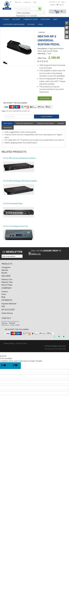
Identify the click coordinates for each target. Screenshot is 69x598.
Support (60, 5)
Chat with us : (54, 2)
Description (7, 123)
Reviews (61, 123)
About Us (18, 2)
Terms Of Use (21, 343)
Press (4, 294)
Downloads (7, 127)
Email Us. (36, 253)
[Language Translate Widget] (30, 13)
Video (55, 19)
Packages (31, 24)
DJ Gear (6, 19)
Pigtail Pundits (62, 349)
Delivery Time (7, 282)
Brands (4, 273)
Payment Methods (9, 303)
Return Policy (7, 285)
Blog (34, 2)
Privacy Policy (9, 343)
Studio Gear (45, 19)
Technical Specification (24, 123)
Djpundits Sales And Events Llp (10, 321)
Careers (5, 291)
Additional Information (45, 123)
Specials (5, 270)
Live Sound (16, 19)
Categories (6, 267)
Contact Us (27, 2)
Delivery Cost (7, 279)
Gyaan (40, 24)
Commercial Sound (30, 19)
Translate (31, 16)
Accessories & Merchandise (13, 24)
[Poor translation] (15, 365)
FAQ (3, 306)
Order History (7, 313)
